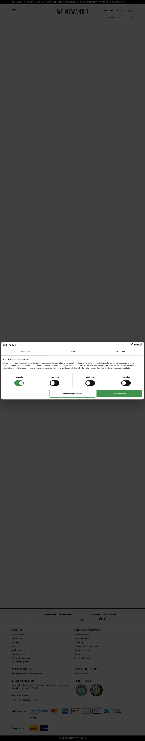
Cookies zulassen (119, 393)
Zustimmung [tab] (25, 352)
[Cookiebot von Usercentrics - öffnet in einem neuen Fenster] (127, 344)
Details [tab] (72, 352)
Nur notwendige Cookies (72, 393)
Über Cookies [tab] (120, 352)
